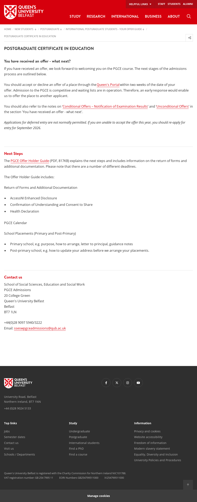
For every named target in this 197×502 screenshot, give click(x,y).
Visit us (9, 448)
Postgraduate (78, 437)
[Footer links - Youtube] (138, 382)
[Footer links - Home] (18, 383)
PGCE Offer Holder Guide (30, 161)
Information (142, 423)
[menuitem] (189, 16)
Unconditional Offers (173, 106)
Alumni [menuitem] (188, 4)
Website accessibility (148, 437)
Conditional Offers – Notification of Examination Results (105, 106)
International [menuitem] (125, 16)
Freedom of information (150, 443)
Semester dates (14, 437)
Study (73, 423)
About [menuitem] (174, 16)
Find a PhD (76, 448)
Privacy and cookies (147, 431)
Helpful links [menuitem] (138, 4)
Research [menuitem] (96, 16)
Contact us (11, 443)
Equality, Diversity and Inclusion (156, 454)
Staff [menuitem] (161, 4)
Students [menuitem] (174, 4)
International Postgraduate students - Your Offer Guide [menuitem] (104, 29)
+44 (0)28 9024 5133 (17, 408)
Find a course (78, 454)
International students (84, 443)
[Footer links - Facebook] (106, 382)
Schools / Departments (19, 454)
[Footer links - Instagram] (127, 382)
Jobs (7, 431)
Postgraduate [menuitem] (49, 29)
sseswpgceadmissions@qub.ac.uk (40, 328)
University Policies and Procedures (157, 460)
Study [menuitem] (75, 16)
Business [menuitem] (153, 16)
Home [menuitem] (7, 29)
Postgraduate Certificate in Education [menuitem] (30, 36)
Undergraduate (79, 431)
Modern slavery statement (152, 448)
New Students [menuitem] (24, 29)
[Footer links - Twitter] (116, 382)
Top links (10, 423)
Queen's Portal (108, 84)
